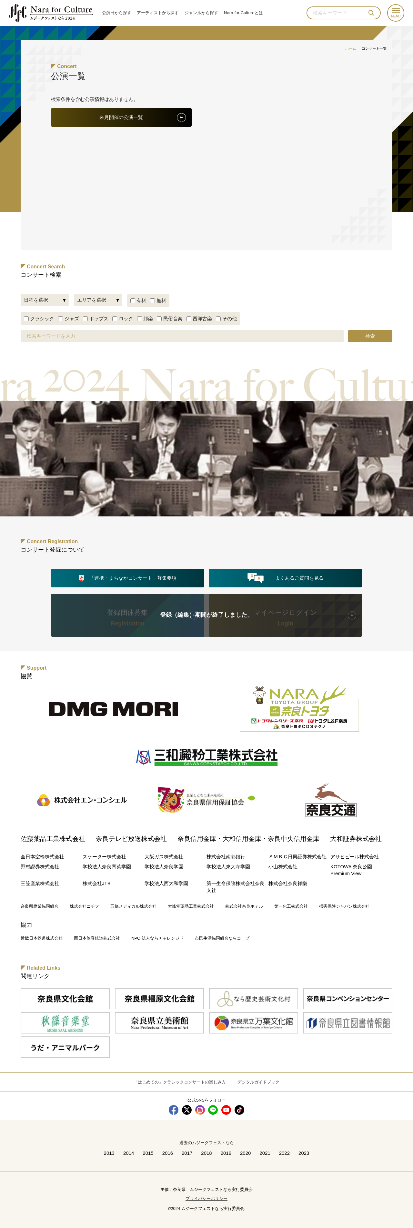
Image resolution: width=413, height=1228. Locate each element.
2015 (148, 1153)
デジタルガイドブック (258, 1082)
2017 (187, 1153)
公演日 (116, 12)
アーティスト (158, 12)
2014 (128, 1153)
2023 (303, 1153)
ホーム (350, 48)
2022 (284, 1153)
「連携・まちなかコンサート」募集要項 (132, 578)
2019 (226, 1153)
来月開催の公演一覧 (121, 117)
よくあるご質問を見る (299, 578)
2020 (245, 1153)
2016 (167, 1153)
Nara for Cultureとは (243, 12)
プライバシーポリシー (206, 1198)
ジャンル (201, 12)
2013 (109, 1153)
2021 (264, 1153)
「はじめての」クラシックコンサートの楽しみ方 (180, 1082)
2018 (206, 1153)
